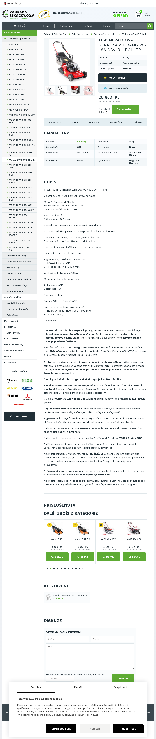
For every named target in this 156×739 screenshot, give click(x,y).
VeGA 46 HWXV (17, 64)
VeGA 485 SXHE (17, 74)
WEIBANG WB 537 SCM (21, 222)
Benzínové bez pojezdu (19, 261)
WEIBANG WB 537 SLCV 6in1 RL (21, 241)
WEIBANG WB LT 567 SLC (20, 248)
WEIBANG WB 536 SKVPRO (18, 216)
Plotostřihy (10, 327)
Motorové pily (11, 321)
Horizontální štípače (17, 309)
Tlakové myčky (12, 333)
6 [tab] (68, 568)
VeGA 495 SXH (16, 79)
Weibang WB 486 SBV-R (22, 160)
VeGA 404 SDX (16, 54)
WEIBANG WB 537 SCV (20, 227)
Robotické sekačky (17, 285)
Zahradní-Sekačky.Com (55, 34)
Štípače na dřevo (13, 297)
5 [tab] (65, 568)
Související (94, 122)
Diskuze (137, 122)
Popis (74, 122)
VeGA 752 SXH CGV (19, 104)
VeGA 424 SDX (16, 59)
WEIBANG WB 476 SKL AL (20, 153)
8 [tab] (76, 568)
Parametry (55, 122)
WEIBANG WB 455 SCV (21, 127)
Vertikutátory (14, 273)
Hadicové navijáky (13, 344)
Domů (19, 25)
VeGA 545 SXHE (17, 99)
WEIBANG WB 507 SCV (21, 192)
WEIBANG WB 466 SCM (21, 140)
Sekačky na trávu (13, 32)
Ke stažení (116, 122)
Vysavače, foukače (14, 350)
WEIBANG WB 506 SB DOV (20, 166)
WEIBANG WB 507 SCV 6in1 (21, 198)
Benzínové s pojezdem (19, 38)
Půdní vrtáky (11, 338)
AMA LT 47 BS (16, 49)
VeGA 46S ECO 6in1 (19, 69)
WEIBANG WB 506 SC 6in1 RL (20, 181)
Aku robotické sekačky (19, 279)
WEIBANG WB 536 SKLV (21, 210)
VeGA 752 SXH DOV (19, 110)
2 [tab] (54, 568)
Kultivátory (10, 362)
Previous (49, 90)
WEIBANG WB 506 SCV (21, 187)
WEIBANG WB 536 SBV (20, 205)
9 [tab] (79, 568)
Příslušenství (13, 315)
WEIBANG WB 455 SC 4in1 (20, 121)
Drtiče (7, 356)
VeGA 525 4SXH (17, 89)
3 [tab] (57, 568)
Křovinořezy (13, 267)
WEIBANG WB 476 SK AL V (22, 146)
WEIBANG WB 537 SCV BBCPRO (20, 233)
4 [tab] (61, 568)
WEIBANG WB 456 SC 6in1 (20, 133)
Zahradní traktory (16, 291)
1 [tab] (50, 568)
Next (89, 90)
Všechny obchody (89, 3)
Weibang (81, 141)
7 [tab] (72, 568)
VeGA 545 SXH (16, 94)
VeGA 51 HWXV (16, 84)
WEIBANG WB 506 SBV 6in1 (20, 173)
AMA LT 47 (14, 44)
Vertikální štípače (16, 303)
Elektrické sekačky (16, 255)
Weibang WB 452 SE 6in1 (22, 115)
